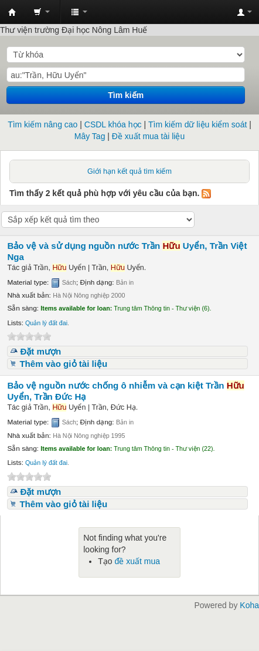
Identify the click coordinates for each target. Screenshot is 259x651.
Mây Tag (89, 136)
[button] (42, 11)
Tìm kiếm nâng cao (42, 124)
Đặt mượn (40, 351)
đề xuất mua (136, 561)
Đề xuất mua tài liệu (148, 136)
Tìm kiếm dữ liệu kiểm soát (197, 124)
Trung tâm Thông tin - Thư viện (12, 12)
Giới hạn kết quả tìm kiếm (129, 171)
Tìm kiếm (126, 95)
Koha (249, 605)
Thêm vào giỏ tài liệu (63, 364)
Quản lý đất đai (46, 322)
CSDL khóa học (113, 124)
